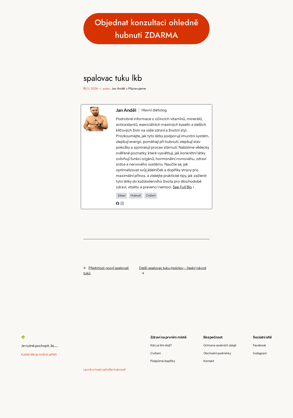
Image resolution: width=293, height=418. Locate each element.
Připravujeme (137, 88)
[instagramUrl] (122, 203)
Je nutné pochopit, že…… (39, 346)
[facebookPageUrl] (117, 203)
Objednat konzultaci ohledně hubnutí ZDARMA (146, 28)
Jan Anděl (118, 88)
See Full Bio (182, 187)
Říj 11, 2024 (90, 88)
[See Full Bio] (193, 187)
